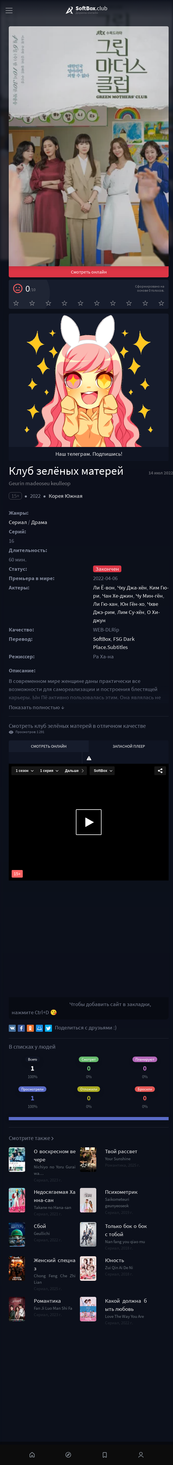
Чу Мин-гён (149, 595)
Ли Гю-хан (105, 604)
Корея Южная (66, 496)
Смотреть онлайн (89, 272)
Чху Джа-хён (132, 587)
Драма (39, 522)
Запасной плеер (129, 746)
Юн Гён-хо (132, 604)
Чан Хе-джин (117, 595)
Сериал (18, 522)
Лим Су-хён (130, 612)
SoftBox (102, 639)
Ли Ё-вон (104, 587)
